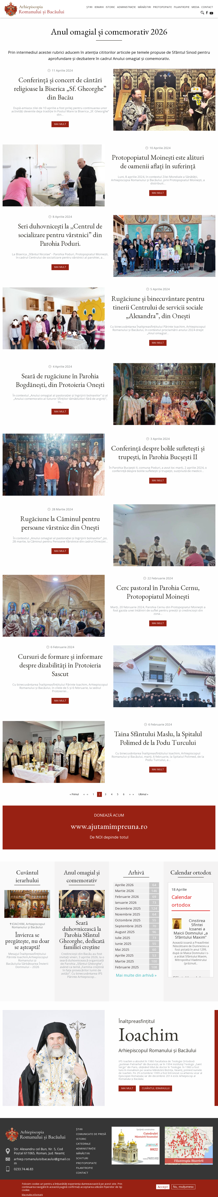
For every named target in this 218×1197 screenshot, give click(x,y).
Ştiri (79, 1129)
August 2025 (125, 932)
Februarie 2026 (127, 896)
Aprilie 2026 (124, 885)
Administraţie (86, 1148)
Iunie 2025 (123, 943)
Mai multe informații (32, 1195)
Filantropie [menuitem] (181, 7)
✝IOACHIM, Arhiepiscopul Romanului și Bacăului (27, 925)
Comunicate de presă (91, 1134)
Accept (163, 1187)
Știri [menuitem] (89, 7)
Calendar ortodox (182, 901)
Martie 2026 (124, 891)
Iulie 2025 (122, 938)
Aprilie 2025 (124, 955)
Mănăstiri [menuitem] (144, 7)
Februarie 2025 (127, 967)
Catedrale (83, 1143)
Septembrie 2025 (128, 926)
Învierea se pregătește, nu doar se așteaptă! (27, 941)
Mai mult (60, 124)
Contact (82, 1172)
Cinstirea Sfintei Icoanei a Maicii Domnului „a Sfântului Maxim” (191, 928)
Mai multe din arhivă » (136, 975)
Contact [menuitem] (207, 7)
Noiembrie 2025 (127, 914)
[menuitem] (34, 8)
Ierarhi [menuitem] (99, 7)
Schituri (82, 1158)
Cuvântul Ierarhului (155, 1088)
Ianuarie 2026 (126, 902)
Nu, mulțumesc (183, 1187)
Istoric (81, 1138)
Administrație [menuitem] (126, 7)
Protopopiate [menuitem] (162, 7)
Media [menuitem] (195, 7)
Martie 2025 (124, 961)
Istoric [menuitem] (110, 7)
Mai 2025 (122, 949)
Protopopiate (86, 1163)
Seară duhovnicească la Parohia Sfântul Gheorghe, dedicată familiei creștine (81, 935)
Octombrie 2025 (128, 920)
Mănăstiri (83, 1153)
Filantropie (84, 1168)
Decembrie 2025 (128, 908)
